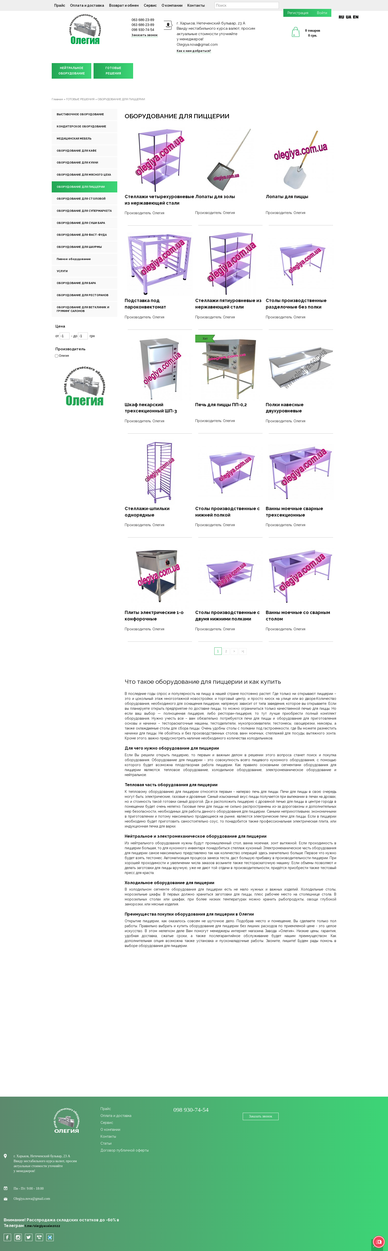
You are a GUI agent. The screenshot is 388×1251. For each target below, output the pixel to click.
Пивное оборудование (74, 259)
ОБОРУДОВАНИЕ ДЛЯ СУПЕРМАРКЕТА (84, 210)
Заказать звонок (144, 35)
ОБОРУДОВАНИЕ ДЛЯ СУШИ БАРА (81, 223)
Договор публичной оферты (124, 1150)
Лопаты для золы (215, 196)
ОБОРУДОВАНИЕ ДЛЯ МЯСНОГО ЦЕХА (84, 174)
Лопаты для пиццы (287, 196)
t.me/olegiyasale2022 (42, 1226)
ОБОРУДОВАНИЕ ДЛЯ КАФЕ (77, 150)
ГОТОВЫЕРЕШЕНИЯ (113, 70)
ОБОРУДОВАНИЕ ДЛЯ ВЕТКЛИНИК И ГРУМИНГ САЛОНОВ (83, 309)
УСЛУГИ (62, 271)
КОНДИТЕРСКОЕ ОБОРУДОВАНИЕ (81, 126)
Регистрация (298, 13)
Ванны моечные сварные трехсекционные (294, 512)
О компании (172, 5)
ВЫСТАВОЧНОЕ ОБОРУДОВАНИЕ (80, 114)
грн (92, 336)
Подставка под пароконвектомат (145, 303)
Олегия (64, 355)
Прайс (59, 5)
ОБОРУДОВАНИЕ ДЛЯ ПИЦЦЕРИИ (81, 187)
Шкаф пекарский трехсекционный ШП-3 (151, 408)
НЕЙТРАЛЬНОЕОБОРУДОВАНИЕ (71, 70)
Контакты (196, 5)
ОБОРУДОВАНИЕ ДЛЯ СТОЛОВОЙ (81, 198)
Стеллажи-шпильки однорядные (147, 512)
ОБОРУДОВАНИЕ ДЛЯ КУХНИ (77, 162)
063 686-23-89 (143, 20)
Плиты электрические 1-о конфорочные (154, 615)
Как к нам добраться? (194, 51)
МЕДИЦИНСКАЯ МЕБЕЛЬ (74, 138)
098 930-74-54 (143, 30)
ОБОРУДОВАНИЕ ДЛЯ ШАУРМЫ (79, 247)
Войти (322, 13)
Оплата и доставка (87, 5)
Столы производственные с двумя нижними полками (227, 615)
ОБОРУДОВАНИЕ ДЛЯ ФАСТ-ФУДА (82, 234)
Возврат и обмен (124, 5)
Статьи (106, 1143)
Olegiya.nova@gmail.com (197, 45)
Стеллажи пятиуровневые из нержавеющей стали (228, 303)
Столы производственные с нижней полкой (227, 512)
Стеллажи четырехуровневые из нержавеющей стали (159, 200)
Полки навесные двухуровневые (285, 408)
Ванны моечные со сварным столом (298, 615)
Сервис (150, 5)
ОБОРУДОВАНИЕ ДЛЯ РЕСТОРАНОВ (82, 295)
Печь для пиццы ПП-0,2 (221, 404)
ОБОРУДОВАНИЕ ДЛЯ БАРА (76, 283)
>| (243, 651)
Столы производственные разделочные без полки (296, 303)
